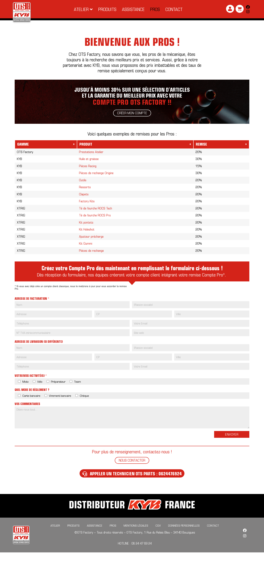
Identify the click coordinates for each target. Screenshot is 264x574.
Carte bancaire (31, 417)
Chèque (84, 417)
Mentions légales (136, 547)
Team (77, 403)
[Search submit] (247, 22)
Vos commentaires (27, 425)
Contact (213, 547)
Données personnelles (184, 547)
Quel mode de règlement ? (32, 411)
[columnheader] (46, 150)
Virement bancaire (60, 417)
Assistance (94, 547)
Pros (113, 547)
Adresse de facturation (32, 320)
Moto (25, 403)
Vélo (39, 403)
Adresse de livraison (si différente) (39, 363)
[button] (83, 9)
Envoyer (231, 456)
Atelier (55, 547)
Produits (73, 547)
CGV (158, 547)
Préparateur (58, 403)
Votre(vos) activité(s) (31, 397)
